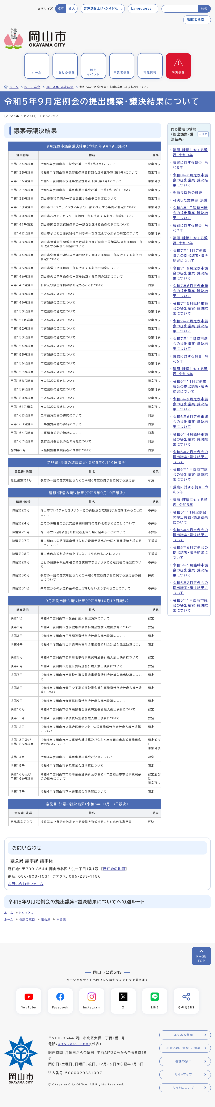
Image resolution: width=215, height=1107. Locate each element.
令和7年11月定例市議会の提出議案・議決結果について (190, 255)
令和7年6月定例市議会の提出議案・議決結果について (190, 291)
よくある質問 (183, 1034)
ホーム (13, 87)
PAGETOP (201, 958)
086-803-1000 (74, 1044)
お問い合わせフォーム (25, 884)
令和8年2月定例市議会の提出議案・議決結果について (190, 180)
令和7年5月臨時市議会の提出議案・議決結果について (190, 308)
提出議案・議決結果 (59, 87)
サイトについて (183, 1087)
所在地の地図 (114, 868)
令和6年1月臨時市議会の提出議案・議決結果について (190, 474)
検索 (204, 8)
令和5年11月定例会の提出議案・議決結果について (190, 517)
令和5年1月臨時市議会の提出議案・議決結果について (190, 605)
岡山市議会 (32, 87)
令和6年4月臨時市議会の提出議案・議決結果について (190, 439)
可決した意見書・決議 (190, 200)
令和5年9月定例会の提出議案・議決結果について (190, 535)
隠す (204, 134)
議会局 (46, 919)
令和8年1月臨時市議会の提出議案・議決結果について (190, 213)
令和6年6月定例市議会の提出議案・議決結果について (190, 421)
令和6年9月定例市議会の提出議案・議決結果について (190, 404)
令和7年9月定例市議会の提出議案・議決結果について (190, 273)
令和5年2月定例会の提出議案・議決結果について (190, 587)
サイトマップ (183, 1074)
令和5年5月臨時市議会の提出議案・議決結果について (190, 570)
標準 (61, 8)
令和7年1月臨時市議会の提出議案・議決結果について (190, 343)
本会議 (61, 919)
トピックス (26, 912)
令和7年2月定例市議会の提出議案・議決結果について (190, 326)
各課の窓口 (27, 919)
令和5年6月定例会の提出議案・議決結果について (190, 552)
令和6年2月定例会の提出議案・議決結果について (190, 457)
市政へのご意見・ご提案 (183, 1048)
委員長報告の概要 (187, 192)
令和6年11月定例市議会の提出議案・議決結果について (190, 386)
